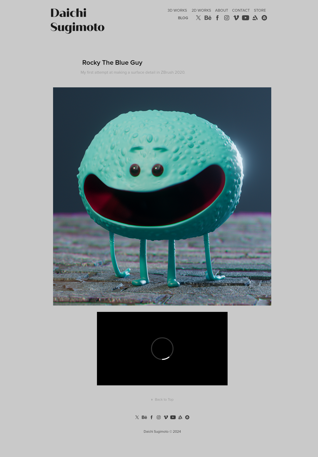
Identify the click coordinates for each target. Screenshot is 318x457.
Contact (241, 10)
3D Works (177, 10)
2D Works (201, 10)
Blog (183, 18)
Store (260, 10)
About (221, 10)
